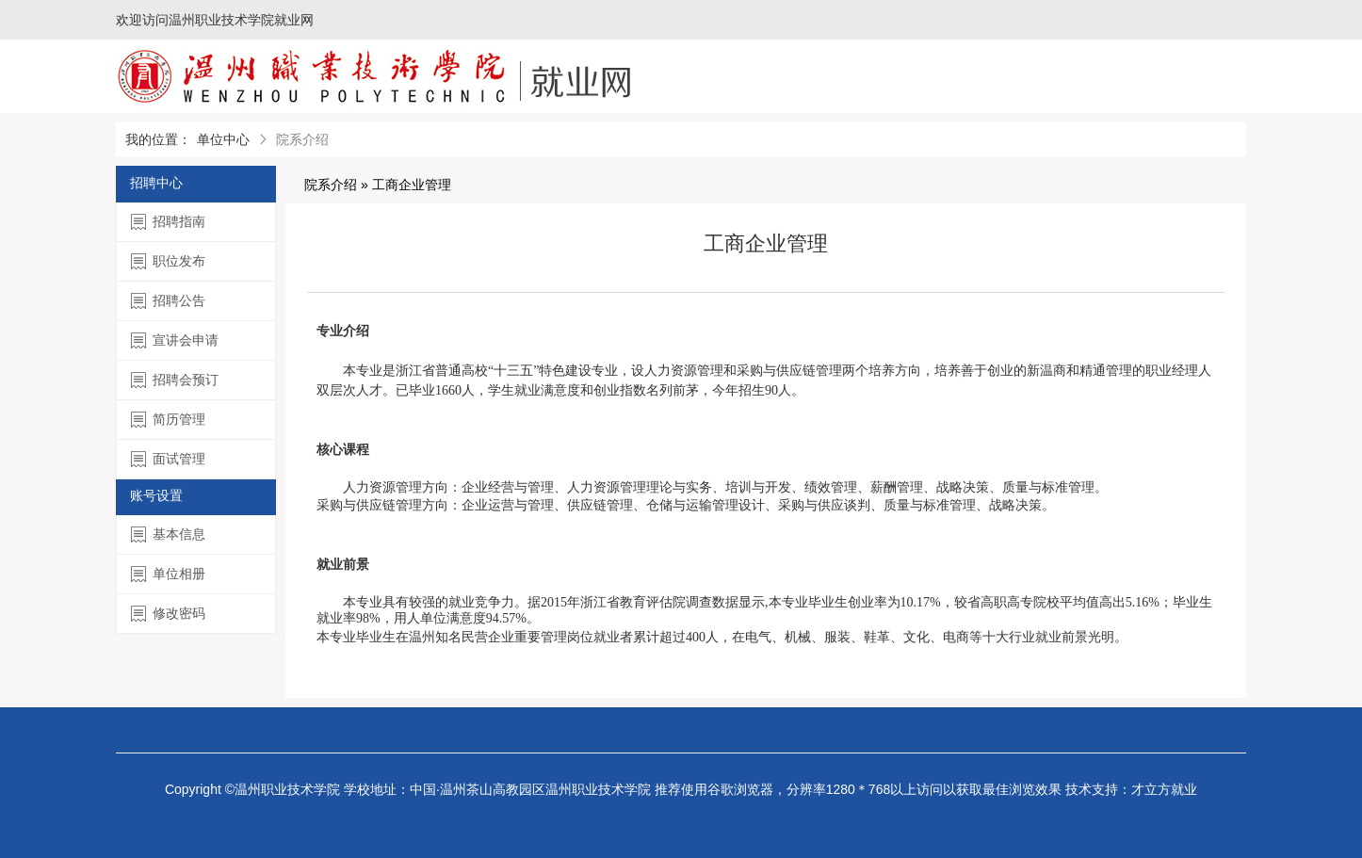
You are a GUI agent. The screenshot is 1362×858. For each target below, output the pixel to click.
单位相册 (168, 574)
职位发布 (168, 261)
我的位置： (158, 139)
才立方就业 (1164, 789)
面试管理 (168, 459)
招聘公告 (168, 301)
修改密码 (168, 614)
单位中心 (223, 139)
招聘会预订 (175, 380)
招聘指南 (168, 222)
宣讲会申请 (175, 340)
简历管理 (168, 420)
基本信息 (168, 534)
